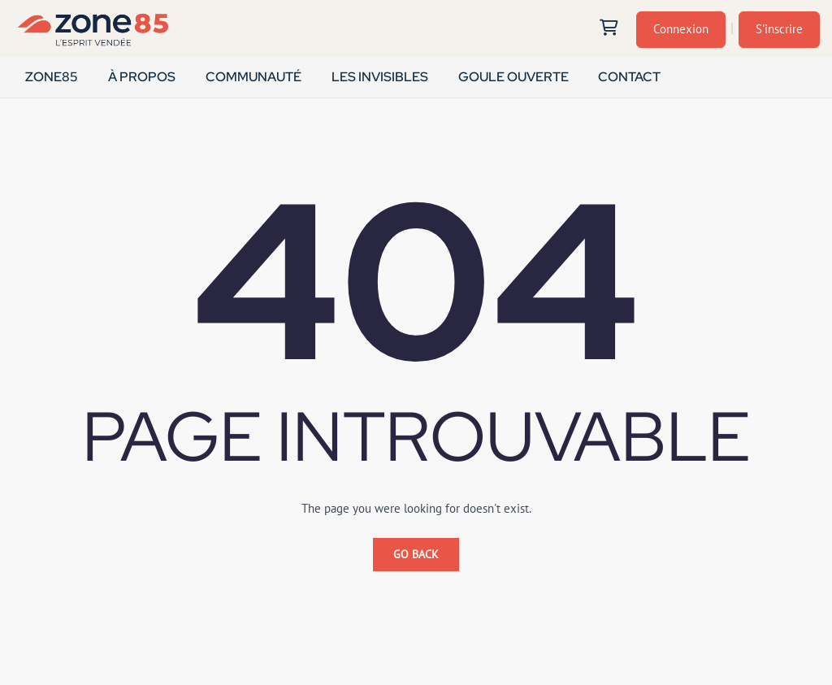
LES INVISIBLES (380, 76)
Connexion (680, 29)
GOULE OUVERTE (512, 76)
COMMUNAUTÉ (253, 76)
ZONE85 (51, 76)
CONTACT (629, 76)
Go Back (416, 554)
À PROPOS (142, 76)
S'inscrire (779, 29)
